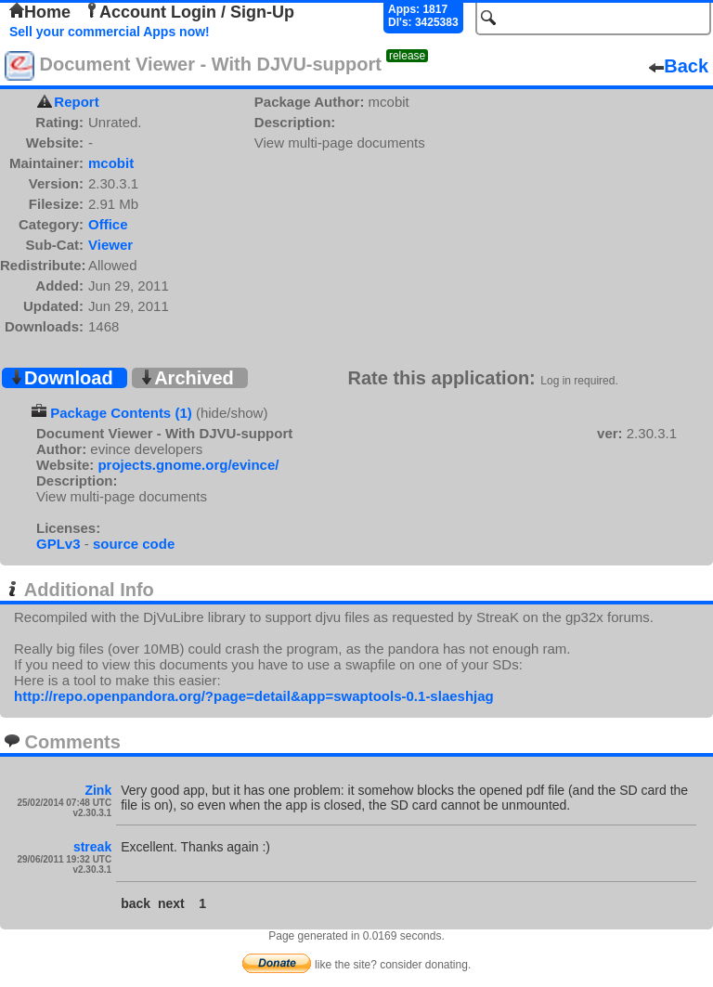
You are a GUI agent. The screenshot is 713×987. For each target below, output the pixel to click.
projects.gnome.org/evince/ (188, 465)
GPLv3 (58, 544)
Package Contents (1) (121, 413)
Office (108, 224)
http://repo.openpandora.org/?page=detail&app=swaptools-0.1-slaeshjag (254, 696)
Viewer (110, 245)
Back (678, 66)
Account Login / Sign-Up (189, 12)
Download (61, 378)
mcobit (111, 163)
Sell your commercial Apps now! (109, 31)
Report (76, 102)
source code (134, 544)
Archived (186, 378)
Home (40, 12)
